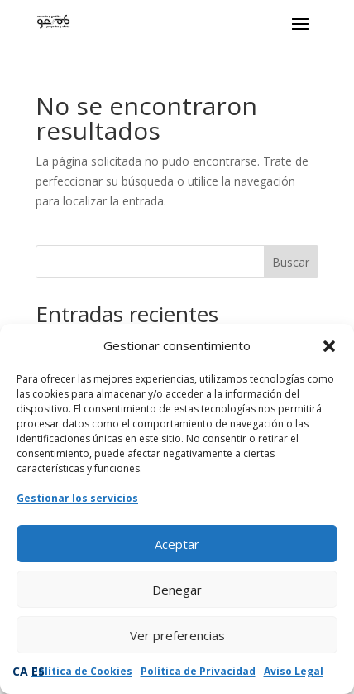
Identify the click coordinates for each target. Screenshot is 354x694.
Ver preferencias (177, 635)
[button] (329, 346)
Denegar (177, 589)
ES (38, 671)
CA (20, 671)
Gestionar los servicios (77, 498)
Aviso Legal (293, 671)
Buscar (290, 262)
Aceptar (177, 544)
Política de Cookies (81, 671)
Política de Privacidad (198, 671)
